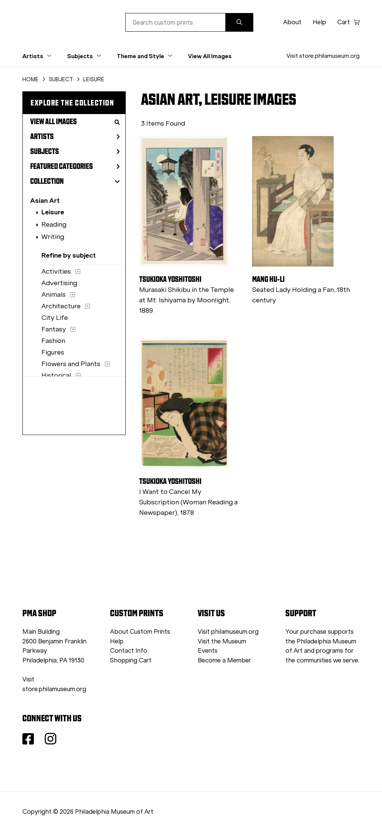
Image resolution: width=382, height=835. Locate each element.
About (292, 22)
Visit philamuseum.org (228, 631)
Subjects (75, 151)
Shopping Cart (130, 660)
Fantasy (53, 329)
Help (319, 22)
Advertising (59, 283)
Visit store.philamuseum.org (323, 56)
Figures (52, 352)
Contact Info (128, 650)
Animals (53, 294)
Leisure (52, 212)
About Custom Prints (140, 631)
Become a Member (224, 660)
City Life (54, 317)
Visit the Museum (222, 641)
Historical (56, 375)
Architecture (61, 306)
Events (207, 650)
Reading (53, 224)
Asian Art (45, 200)
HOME (30, 79)
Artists (75, 136)
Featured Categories (75, 166)
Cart (348, 22)
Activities (56, 271)
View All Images (210, 56)
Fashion (53, 340)
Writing (52, 236)
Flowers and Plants (70, 364)
